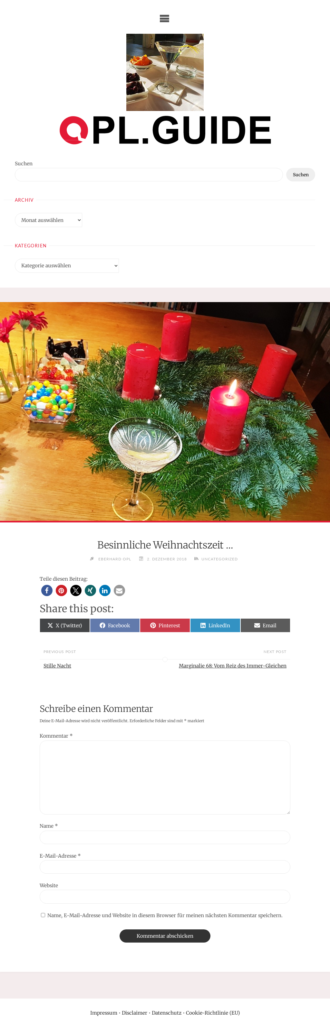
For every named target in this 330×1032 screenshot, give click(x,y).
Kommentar (56, 736)
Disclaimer (134, 1013)
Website (49, 885)
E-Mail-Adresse (60, 856)
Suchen (24, 164)
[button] (47, 590)
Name (49, 826)
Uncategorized (220, 559)
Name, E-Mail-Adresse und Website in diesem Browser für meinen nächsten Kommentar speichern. (165, 915)
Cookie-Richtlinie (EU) (213, 1013)
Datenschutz (166, 1013)
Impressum (103, 1013)
